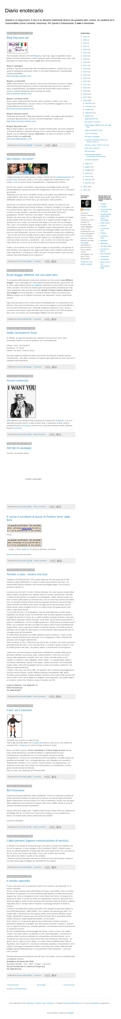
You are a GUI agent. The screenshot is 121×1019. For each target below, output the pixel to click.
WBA (9, 421)
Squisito (60, 421)
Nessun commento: (39, 434)
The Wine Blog (105, 246)
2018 (85, 62)
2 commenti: (38, 145)
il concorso (17, 428)
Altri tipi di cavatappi (19, 448)
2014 (85, 75)
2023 (85, 46)
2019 (85, 59)
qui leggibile (37, 285)
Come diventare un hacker (106, 210)
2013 (85, 78)
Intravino (103, 226)
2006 (85, 100)
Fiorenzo (86, 210)
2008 (85, 94)
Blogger (71, 1013)
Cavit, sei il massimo (19, 710)
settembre (89, 113)
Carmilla (103, 207)
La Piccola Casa (104, 237)
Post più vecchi (69, 985)
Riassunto (10, 554)
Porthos (103, 233)
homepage (84, 243)
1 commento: (37, 367)
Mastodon (30, 1003)
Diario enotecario (24, 10)
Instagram (50, 1003)
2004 (85, 190)
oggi (20, 338)
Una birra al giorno (104, 250)
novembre (89, 106)
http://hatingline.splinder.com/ (19, 76)
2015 (85, 72)
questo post (38, 743)
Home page (41, 985)
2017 (85, 65)
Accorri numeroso (17, 380)
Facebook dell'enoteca (71, 1003)
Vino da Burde (105, 254)
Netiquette (104, 243)
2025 (85, 40)
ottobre (88, 109)
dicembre (88, 103)
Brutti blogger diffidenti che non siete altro (32, 274)
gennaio (88, 183)
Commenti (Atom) (20, 989)
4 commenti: (37, 776)
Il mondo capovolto (18, 880)
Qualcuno (24, 745)
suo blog (26, 426)
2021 (85, 53)
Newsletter (95, 1003)
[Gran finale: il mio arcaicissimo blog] (105, 265)
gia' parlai (13, 180)
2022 (85, 49)
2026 (85, 37)
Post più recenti (13, 985)
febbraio (88, 179)
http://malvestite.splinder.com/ (19, 94)
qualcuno (25, 549)
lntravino (84, 238)
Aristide (103, 204)
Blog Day (37, 56)
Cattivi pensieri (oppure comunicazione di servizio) (37, 840)
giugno (88, 167)
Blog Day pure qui (18, 37)
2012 (85, 81)
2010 (85, 88)
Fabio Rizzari (105, 223)
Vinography (104, 259)
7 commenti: (37, 261)
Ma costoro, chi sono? (20, 158)
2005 (85, 187)
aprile (87, 173)
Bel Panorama (15, 790)
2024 (85, 43)
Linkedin (38, 1003)
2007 (85, 97)
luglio (87, 164)
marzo (87, 176)
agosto (88, 116)
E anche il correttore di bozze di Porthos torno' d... (96, 141)
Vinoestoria (104, 256)
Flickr (44, 1003)
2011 (85, 84)
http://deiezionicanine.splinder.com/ (21, 121)
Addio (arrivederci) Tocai (22, 332)
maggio (88, 170)
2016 (85, 69)
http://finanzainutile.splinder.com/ (20, 109)
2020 (85, 56)
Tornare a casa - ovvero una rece (27, 574)
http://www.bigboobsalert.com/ (19, 139)
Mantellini (103, 241)
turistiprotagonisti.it (63, 177)
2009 (85, 91)
